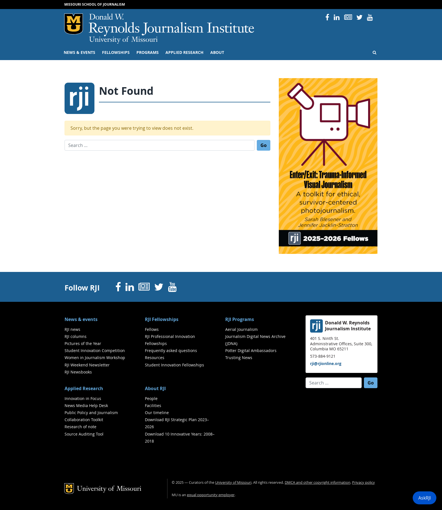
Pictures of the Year (83, 343)
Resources (154, 357)
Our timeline (157, 412)
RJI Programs (239, 319)
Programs (147, 52)
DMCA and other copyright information (317, 482)
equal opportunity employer (211, 495)
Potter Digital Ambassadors (251, 350)
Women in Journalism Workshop (95, 357)
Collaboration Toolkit (84, 419)
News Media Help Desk (86, 405)
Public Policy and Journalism (91, 412)
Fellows (152, 329)
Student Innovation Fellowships (174, 365)
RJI (172, 25)
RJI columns (76, 336)
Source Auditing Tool (84, 434)
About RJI (155, 388)
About (217, 52)
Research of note (80, 426)
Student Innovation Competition (95, 350)
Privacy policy (363, 482)
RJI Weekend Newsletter (87, 365)
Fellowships (116, 52)
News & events (79, 52)
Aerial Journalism (241, 329)
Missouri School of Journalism (94, 4)
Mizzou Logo (73, 24)
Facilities (153, 405)
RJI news (72, 329)
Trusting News (238, 357)
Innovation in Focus (83, 398)
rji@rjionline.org (325, 363)
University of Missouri (123, 40)
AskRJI (424, 498)
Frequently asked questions (171, 350)
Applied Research (184, 52)
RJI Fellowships (161, 319)
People (151, 398)
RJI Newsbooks (78, 372)
